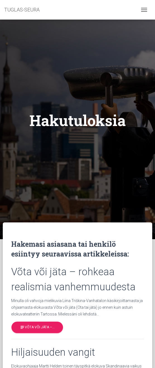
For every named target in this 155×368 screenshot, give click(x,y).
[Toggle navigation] (144, 9)
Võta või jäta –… (37, 327)
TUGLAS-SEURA (22, 10)
